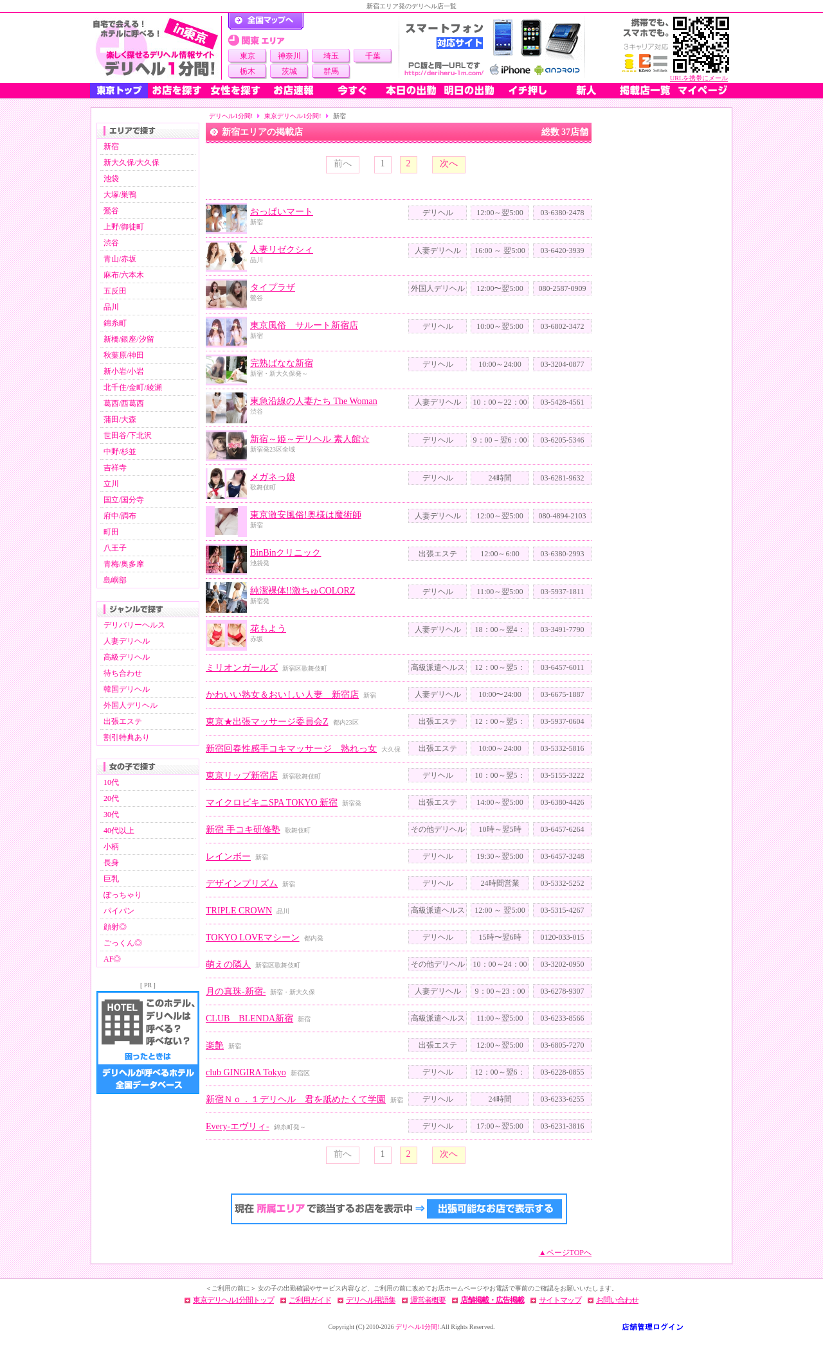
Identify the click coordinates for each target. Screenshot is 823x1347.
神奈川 (289, 55)
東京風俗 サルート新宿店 (304, 325)
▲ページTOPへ (565, 1252)
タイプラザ (272, 287)
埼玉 (331, 55)
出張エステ (123, 721)
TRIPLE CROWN (239, 910)
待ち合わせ (123, 673)
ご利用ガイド (310, 1300)
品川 (111, 307)
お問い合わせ (617, 1300)
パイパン (119, 910)
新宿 (111, 146)
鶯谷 (111, 210)
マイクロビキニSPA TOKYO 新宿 (272, 802)
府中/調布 (120, 515)
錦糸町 (115, 323)
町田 (111, 531)
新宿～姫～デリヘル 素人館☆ (310, 439)
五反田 (115, 290)
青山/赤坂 (120, 258)
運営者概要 (428, 1300)
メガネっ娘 (272, 477)
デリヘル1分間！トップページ (265, 21)
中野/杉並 (120, 451)
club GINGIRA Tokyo (246, 1072)
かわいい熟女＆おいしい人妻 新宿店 (282, 695)
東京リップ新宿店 (242, 775)
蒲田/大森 (120, 419)
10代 (111, 782)
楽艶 (215, 1045)
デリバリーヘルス (134, 625)
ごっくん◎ (123, 942)
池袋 (111, 178)
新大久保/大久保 (131, 162)
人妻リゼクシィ (281, 249)
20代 (111, 798)
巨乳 (111, 878)
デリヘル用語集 (370, 1300)
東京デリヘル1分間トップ (233, 1300)
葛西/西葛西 (124, 403)
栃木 (247, 71)
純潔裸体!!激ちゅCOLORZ (302, 590)
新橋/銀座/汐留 (129, 339)
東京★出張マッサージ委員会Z (267, 721)
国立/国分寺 (124, 499)
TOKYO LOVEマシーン (253, 937)
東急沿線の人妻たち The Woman (313, 401)
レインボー (228, 856)
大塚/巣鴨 (120, 194)
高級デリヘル (127, 657)
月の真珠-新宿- (236, 991)
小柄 (111, 846)
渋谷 (111, 242)
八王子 (115, 547)
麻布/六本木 (124, 274)
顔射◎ (115, 926)
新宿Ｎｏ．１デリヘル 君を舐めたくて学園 (296, 1099)
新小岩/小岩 (124, 371)
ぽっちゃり (123, 894)
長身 (111, 862)
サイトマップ (560, 1300)
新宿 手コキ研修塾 (243, 829)
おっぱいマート (281, 211)
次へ (449, 163)
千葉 (373, 55)
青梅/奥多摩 (124, 563)
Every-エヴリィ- (237, 1126)
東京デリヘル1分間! (292, 115)
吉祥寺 (115, 467)
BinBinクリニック (285, 553)
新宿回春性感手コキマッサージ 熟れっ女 (291, 748)
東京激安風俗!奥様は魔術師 (305, 515)
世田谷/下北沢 (128, 435)
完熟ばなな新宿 (281, 363)
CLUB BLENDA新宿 (249, 1018)
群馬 (331, 71)
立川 (111, 483)
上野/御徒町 (124, 226)
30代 (111, 814)
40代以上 (119, 830)
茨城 (289, 71)
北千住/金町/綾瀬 (133, 387)
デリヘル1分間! (231, 115)
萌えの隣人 (228, 964)
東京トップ (119, 90)
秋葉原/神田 (124, 355)
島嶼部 (115, 580)
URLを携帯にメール (699, 78)
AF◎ (112, 959)
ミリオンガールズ (242, 668)
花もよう (268, 628)
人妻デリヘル (127, 641)
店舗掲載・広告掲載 (492, 1300)
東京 (247, 55)
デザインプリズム (242, 883)
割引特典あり (127, 737)
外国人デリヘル (131, 705)
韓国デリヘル (127, 689)
